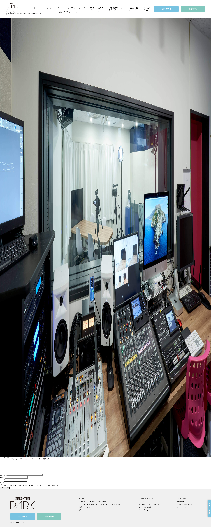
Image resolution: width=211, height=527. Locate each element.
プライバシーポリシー (184, 504)
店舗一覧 (91, 9)
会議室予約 (193, 9)
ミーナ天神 (84, 504)
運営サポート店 (84, 507)
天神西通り (95, 504)
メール (3, 480)
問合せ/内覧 (166, 9)
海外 (80, 510)
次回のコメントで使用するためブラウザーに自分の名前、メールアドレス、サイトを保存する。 (31, 486)
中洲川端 (104, 504)
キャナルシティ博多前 (88, 501)
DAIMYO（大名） (115, 504)
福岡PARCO (102, 501)
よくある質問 (181, 499)
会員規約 (180, 501)
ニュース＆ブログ (133, 9)
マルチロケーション (146, 499)
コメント (3, 475)
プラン (141, 501)
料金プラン (100, 9)
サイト (2, 483)
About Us (146, 9)
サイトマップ (181, 507)
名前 (2, 477)
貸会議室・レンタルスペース (116, 9)
